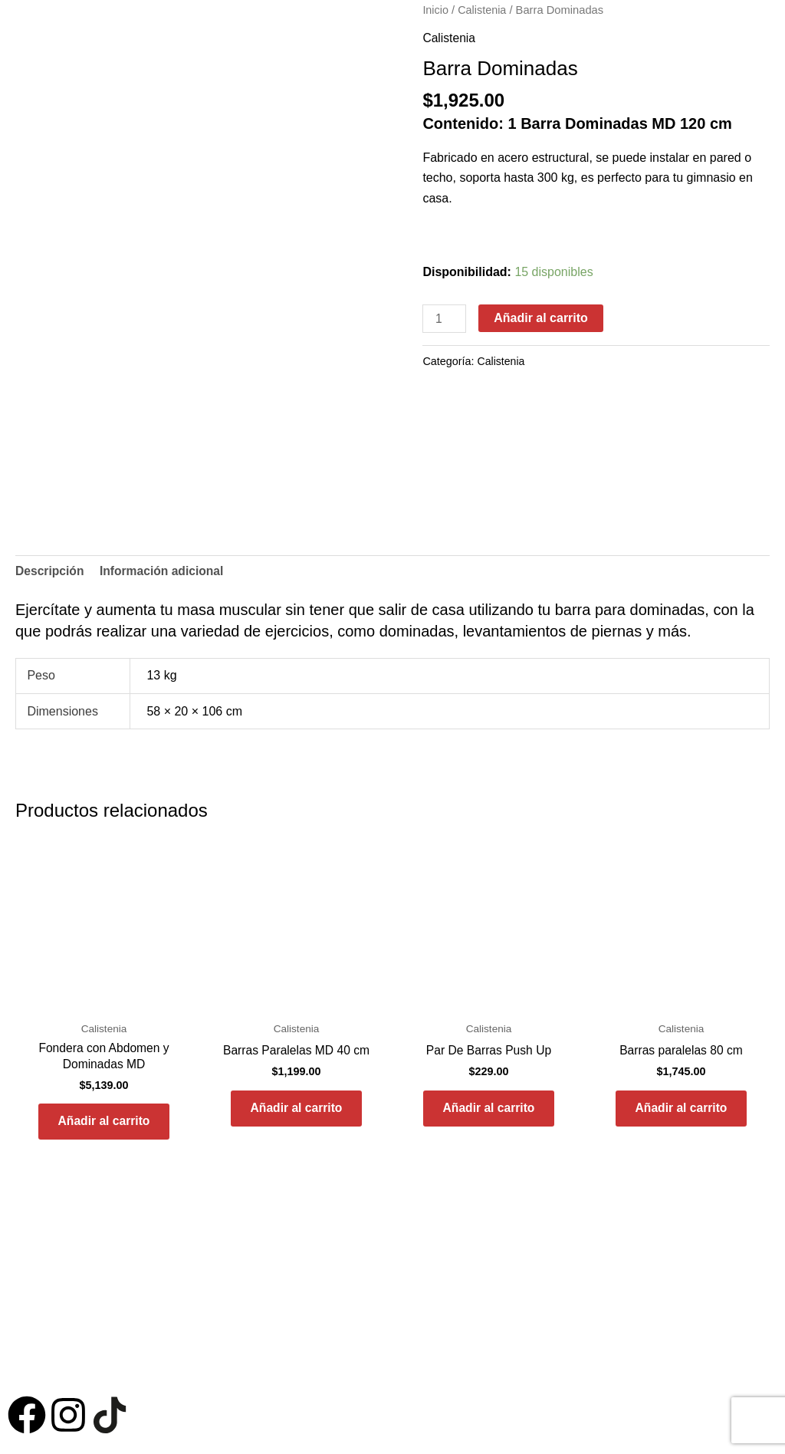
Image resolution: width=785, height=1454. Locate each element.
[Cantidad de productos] (444, 318)
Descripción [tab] (50, 570)
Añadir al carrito (541, 317)
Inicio (435, 10)
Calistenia (483, 10)
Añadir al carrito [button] (104, 1124)
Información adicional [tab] (164, 570)
